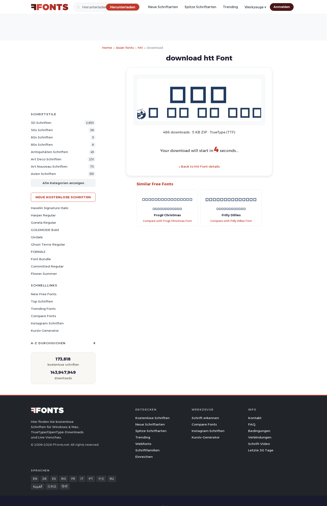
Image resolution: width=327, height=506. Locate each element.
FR (73, 479)
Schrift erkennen (205, 418)
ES (54, 479)
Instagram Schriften (47, 323)
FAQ (251, 424)
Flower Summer (44, 274)
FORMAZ (38, 252)
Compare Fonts (43, 316)
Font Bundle (41, 259)
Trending (230, 7)
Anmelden (282, 7)
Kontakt (255, 418)
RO (63, 479)
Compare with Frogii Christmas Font (167, 220)
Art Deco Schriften (46, 159)
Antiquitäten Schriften (49, 152)
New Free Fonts (44, 294)
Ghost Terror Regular (48, 244)
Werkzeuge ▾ (255, 7)
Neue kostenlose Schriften (63, 197)
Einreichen (144, 457)
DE (45, 479)
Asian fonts (125, 48)
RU (112, 479)
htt (140, 48)
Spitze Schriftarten (200, 7)
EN (35, 479)
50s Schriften (42, 130)
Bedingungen (259, 431)
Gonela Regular (43, 223)
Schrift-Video (259, 444)
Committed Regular (47, 266)
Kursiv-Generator (45, 331)
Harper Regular (43, 215)
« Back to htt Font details (199, 166)
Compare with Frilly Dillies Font (231, 220)
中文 (101, 479)
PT (91, 479)
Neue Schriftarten (163, 7)
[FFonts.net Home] (49, 7)
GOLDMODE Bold (45, 230)
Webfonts (143, 444)
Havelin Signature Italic (50, 208)
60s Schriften (42, 137)
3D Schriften (41, 123)
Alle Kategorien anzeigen (63, 183)
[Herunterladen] (122, 7)
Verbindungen (259, 437)
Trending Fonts (43, 309)
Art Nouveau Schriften (49, 166)
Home (107, 48)
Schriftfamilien (147, 450)
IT (81, 479)
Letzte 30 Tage (260, 450)
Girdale (37, 237)
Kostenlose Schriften (152, 418)
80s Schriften (42, 145)
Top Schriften (42, 301)
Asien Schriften (43, 174)
